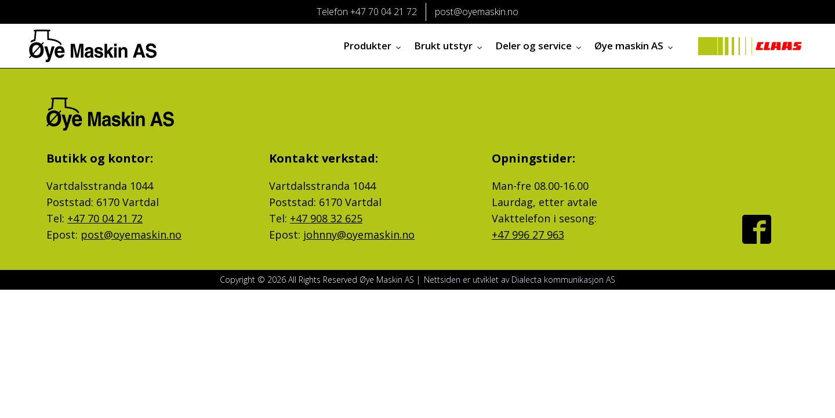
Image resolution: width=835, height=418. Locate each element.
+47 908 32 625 (326, 218)
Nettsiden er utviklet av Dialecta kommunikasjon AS (519, 279)
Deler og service (539, 45)
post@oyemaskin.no (131, 235)
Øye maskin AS (634, 45)
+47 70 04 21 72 (105, 218)
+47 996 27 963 (528, 235)
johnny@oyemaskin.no (359, 235)
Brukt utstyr (449, 45)
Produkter (372, 45)
